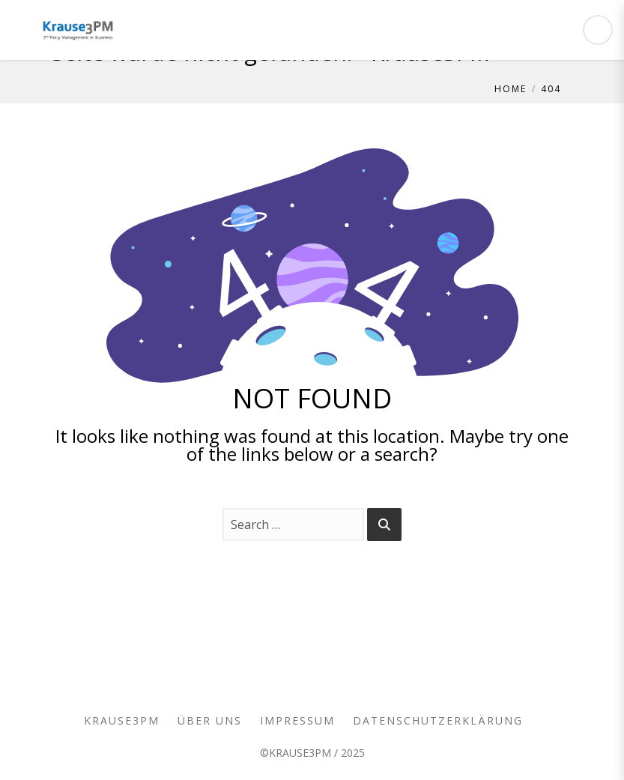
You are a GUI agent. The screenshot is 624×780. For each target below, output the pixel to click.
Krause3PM (122, 720)
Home (510, 88)
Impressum (297, 720)
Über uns (210, 720)
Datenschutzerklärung (438, 720)
